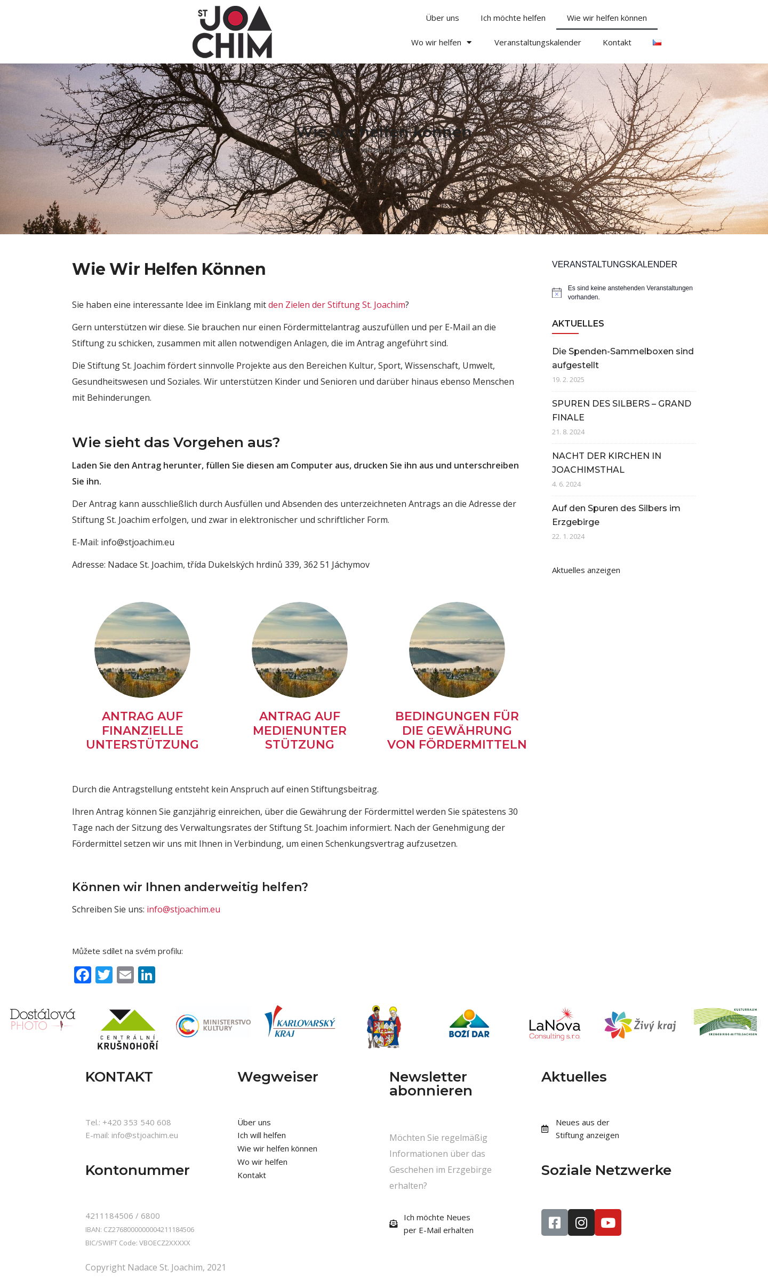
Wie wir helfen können (607, 17)
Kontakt (617, 42)
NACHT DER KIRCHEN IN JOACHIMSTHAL (606, 463)
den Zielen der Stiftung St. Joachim (336, 305)
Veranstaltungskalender (537, 42)
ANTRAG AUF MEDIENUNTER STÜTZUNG (300, 730)
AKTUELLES (578, 324)
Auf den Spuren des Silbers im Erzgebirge (616, 515)
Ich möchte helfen (513, 17)
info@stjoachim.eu (183, 909)
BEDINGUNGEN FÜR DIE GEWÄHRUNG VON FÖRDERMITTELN (457, 730)
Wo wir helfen (442, 42)
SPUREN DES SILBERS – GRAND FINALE (621, 411)
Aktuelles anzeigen (586, 570)
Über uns (442, 17)
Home (340, 149)
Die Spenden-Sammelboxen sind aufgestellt (623, 358)
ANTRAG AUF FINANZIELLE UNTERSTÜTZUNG (142, 730)
